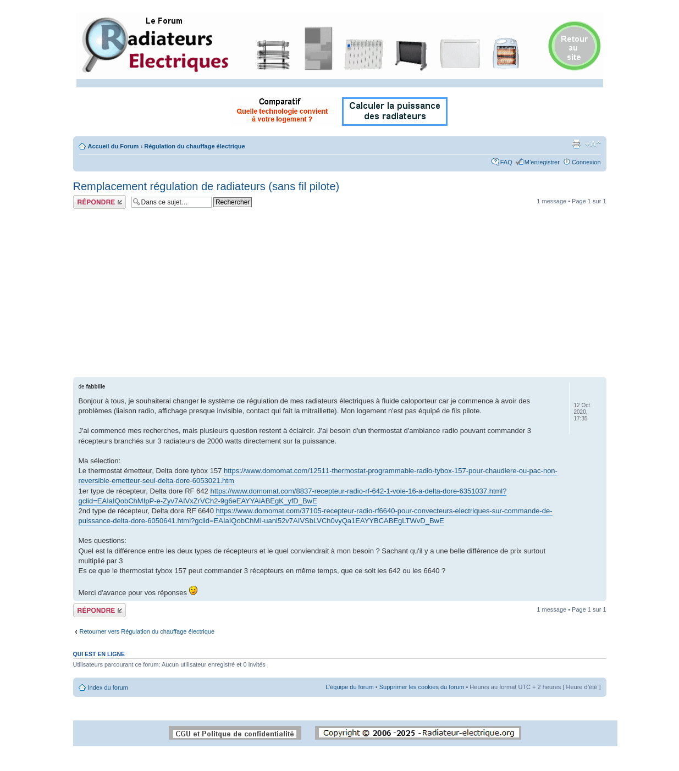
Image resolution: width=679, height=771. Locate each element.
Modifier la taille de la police (593, 144)
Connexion (586, 162)
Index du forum (108, 687)
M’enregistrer (542, 162)
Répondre (99, 202)
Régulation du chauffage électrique (194, 146)
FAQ (506, 162)
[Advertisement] (339, 294)
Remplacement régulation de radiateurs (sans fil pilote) (206, 186)
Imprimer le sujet (576, 144)
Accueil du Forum (113, 146)
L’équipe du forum (349, 687)
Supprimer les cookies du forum (422, 687)
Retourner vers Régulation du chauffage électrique (147, 631)
